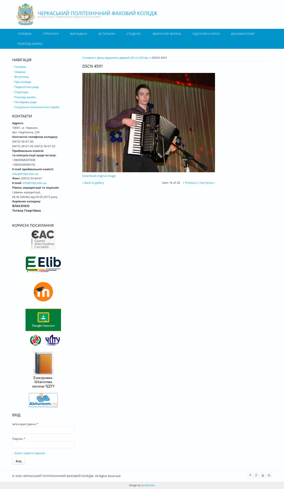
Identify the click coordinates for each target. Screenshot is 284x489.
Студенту (134, 34)
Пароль (18, 439)
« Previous (190, 183)
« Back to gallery (93, 183)
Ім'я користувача (25, 424)
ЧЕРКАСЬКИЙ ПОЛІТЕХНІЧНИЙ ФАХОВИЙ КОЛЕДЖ (98, 13)
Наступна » (207, 183)
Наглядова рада (25, 102)
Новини (20, 72)
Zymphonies (147, 485)
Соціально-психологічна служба (36, 107)
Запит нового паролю (29, 453)
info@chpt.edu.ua (34, 183)
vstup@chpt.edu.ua (25, 174)
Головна (25, 34)
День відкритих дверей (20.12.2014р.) (123, 58)
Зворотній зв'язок (166, 34)
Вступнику (21, 77)
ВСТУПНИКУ (106, 34)
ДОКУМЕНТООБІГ (243, 34)
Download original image (99, 176)
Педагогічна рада (26, 87)
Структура (50, 34)
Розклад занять (30, 44)
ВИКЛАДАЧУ (78, 34)
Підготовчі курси (206, 34)
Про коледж (22, 82)
